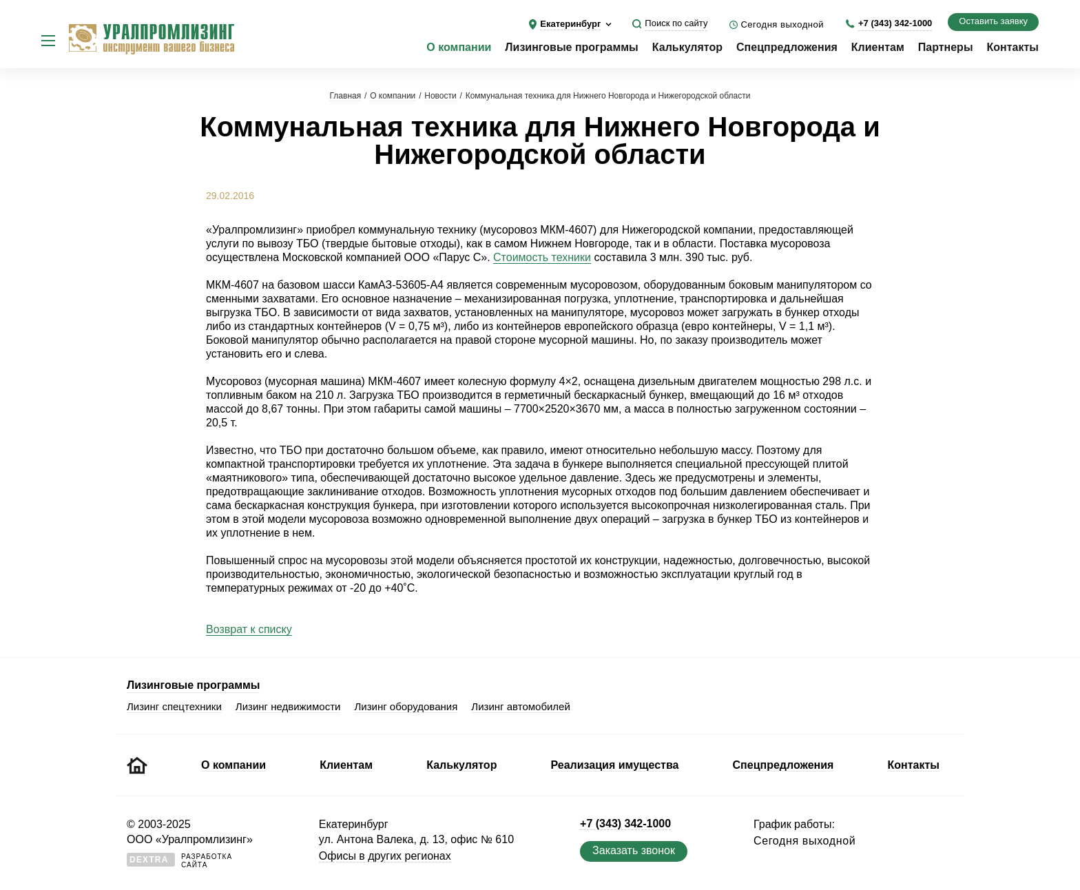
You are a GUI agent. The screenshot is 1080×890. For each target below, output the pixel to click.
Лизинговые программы (571, 47)
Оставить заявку (993, 21)
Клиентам (877, 47)
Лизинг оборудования (405, 706)
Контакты (1013, 47)
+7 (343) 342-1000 (895, 23)
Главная (346, 96)
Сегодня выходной (782, 24)
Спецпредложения (787, 47)
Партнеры (945, 47)
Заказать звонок (633, 850)
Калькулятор (687, 47)
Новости (440, 96)
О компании (458, 47)
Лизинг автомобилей (520, 706)
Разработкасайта (179, 861)
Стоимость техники (542, 257)
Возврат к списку (249, 629)
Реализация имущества (615, 765)
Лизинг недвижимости (288, 706)
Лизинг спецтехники (174, 706)
